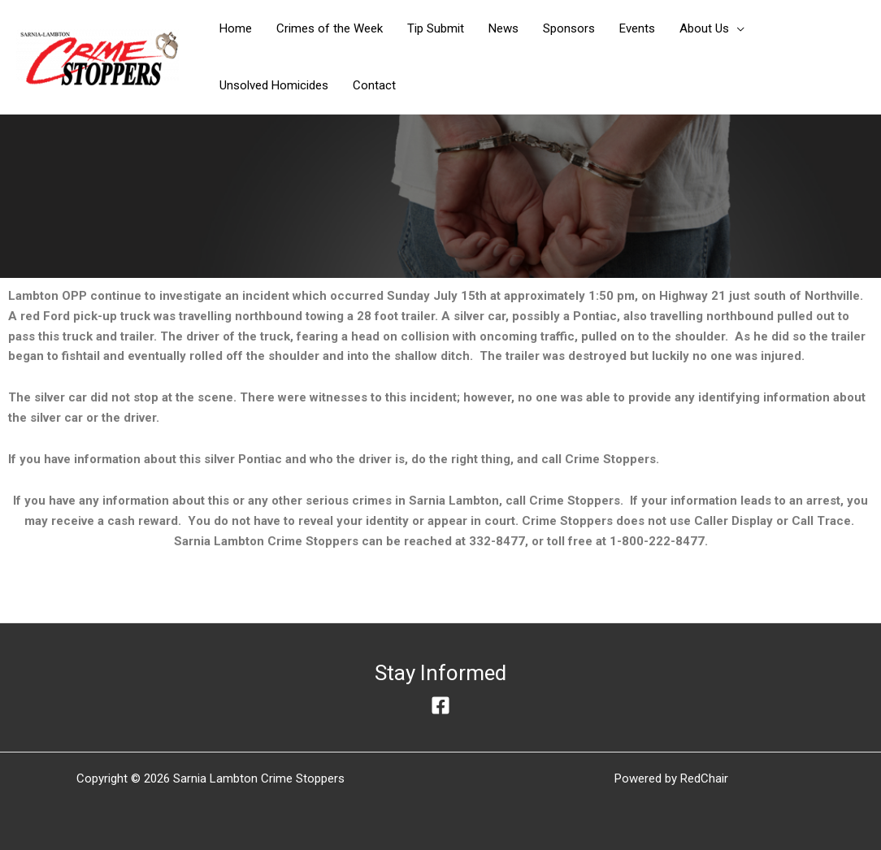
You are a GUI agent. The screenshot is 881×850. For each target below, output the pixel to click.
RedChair (704, 778)
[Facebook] (440, 705)
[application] (736, 28)
